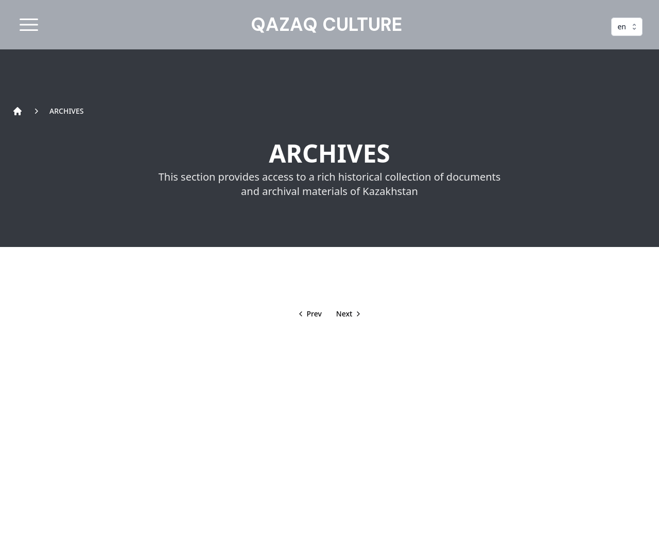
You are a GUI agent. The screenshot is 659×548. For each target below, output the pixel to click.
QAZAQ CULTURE (326, 24)
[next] (349, 314)
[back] (309, 314)
